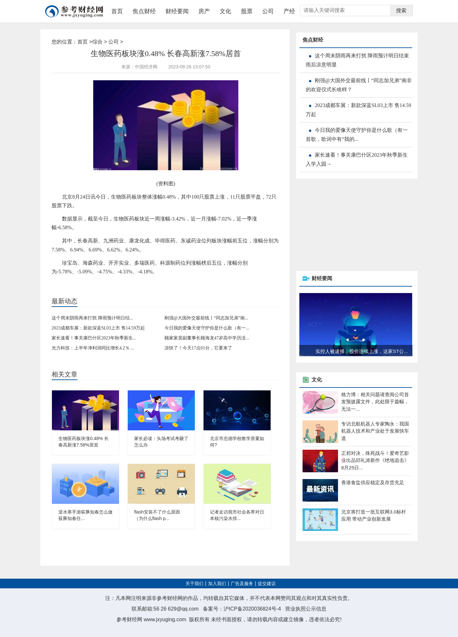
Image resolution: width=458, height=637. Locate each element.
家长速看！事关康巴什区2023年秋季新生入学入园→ (357, 159)
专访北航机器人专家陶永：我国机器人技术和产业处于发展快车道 (375, 431)
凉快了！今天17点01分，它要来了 (198, 348)
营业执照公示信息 (305, 609)
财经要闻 (177, 11)
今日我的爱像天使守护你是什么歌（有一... (206, 328)
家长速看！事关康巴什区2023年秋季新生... (94, 338)
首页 (117, 11)
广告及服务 (242, 583)
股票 (247, 11)
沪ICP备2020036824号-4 (252, 609)
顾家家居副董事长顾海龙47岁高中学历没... (206, 338)
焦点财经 (144, 11)
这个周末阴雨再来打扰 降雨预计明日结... (92, 318)
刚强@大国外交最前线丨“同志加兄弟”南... (206, 318)
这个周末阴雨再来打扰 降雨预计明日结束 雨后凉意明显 (357, 60)
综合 (97, 41)
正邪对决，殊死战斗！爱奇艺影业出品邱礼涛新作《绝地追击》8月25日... (375, 460)
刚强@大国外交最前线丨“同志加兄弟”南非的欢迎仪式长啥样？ (359, 85)
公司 (268, 11)
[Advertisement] (344, 225)
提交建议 (267, 583)
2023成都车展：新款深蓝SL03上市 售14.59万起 (98, 328)
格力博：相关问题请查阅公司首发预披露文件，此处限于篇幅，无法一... (375, 402)
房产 (204, 11)
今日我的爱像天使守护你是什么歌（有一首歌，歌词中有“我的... (357, 134)
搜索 (401, 10)
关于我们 (194, 583)
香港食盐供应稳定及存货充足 (372, 482)
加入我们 (217, 583)
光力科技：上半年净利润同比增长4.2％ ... (93, 348)
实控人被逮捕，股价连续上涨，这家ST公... (361, 351)
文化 (225, 11)
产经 (289, 11)
